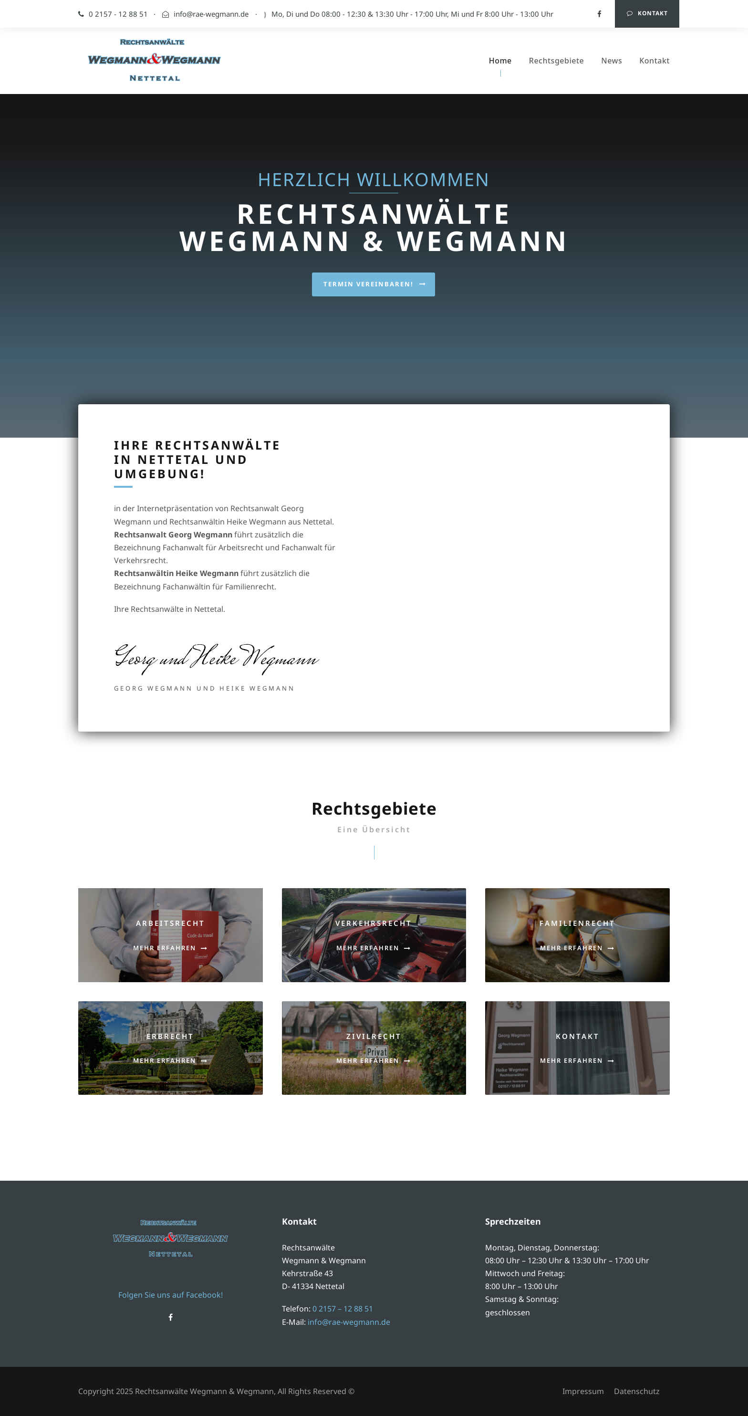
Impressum (583, 1391)
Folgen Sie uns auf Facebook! (170, 1295)
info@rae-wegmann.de (211, 14)
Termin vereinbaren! (374, 261)
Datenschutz (637, 1391)
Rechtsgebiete (556, 60)
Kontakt (647, 13)
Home (500, 60)
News (611, 60)
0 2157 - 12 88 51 (129, 14)
